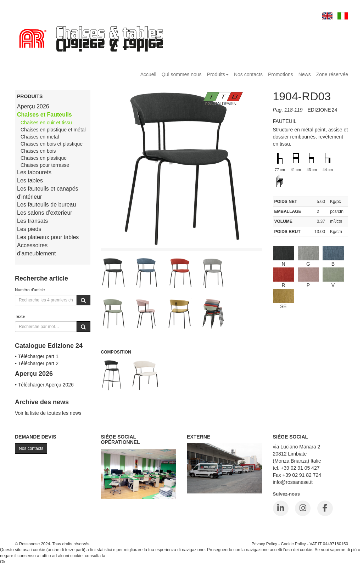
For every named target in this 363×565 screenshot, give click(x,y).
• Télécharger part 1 (36, 356)
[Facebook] (325, 508)
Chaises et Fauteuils (44, 115)
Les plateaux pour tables (48, 237)
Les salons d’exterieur (44, 213)
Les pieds (29, 229)
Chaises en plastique (44, 158)
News (304, 74)
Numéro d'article (30, 289)
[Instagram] (303, 508)
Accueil (148, 74)
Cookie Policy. (119, 555)
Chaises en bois (38, 151)
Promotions (280, 74)
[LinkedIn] (281, 508)
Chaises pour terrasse (45, 165)
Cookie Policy (293, 543)
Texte (20, 316)
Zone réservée (332, 74)
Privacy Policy (264, 543)
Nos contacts (248, 74)
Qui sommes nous (182, 74)
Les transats (32, 221)
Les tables (30, 180)
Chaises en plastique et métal (53, 129)
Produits (218, 74)
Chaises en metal (40, 137)
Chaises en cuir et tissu (46, 122)
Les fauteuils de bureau (46, 205)
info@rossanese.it (293, 482)
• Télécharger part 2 (36, 363)
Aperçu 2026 (33, 106)
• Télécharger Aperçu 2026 (44, 385)
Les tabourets (34, 172)
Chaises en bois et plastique (52, 144)
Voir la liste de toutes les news (48, 413)
